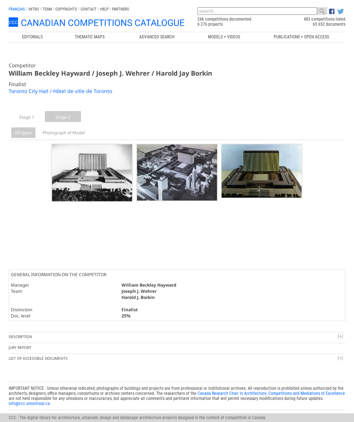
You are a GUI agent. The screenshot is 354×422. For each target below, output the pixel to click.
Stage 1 (26, 117)
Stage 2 (63, 117)
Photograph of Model (64, 133)
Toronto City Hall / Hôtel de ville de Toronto (60, 91)
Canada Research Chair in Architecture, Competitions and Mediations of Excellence (271, 377)
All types (23, 133)
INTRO (34, 9)
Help (104, 9)
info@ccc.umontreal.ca (29, 387)
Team (47, 9)
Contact (89, 9)
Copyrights (66, 9)
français (17, 9)
